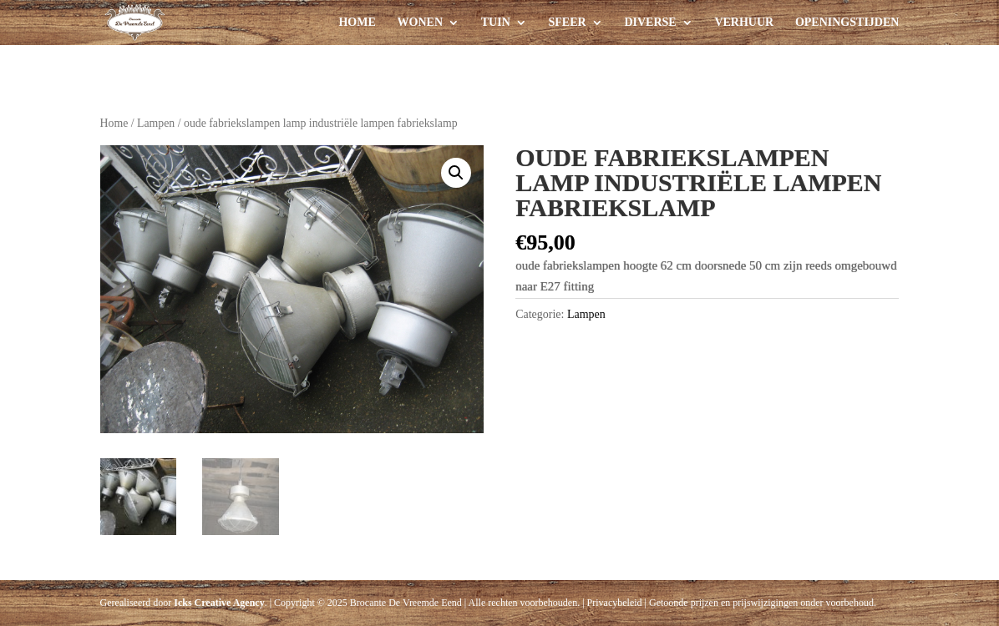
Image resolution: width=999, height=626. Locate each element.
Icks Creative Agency (219, 602)
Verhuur (743, 22)
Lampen (156, 123)
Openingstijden (847, 22)
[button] (456, 173)
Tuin (495, 22)
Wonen (420, 22)
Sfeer (567, 22)
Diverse (650, 22)
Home (356, 22)
